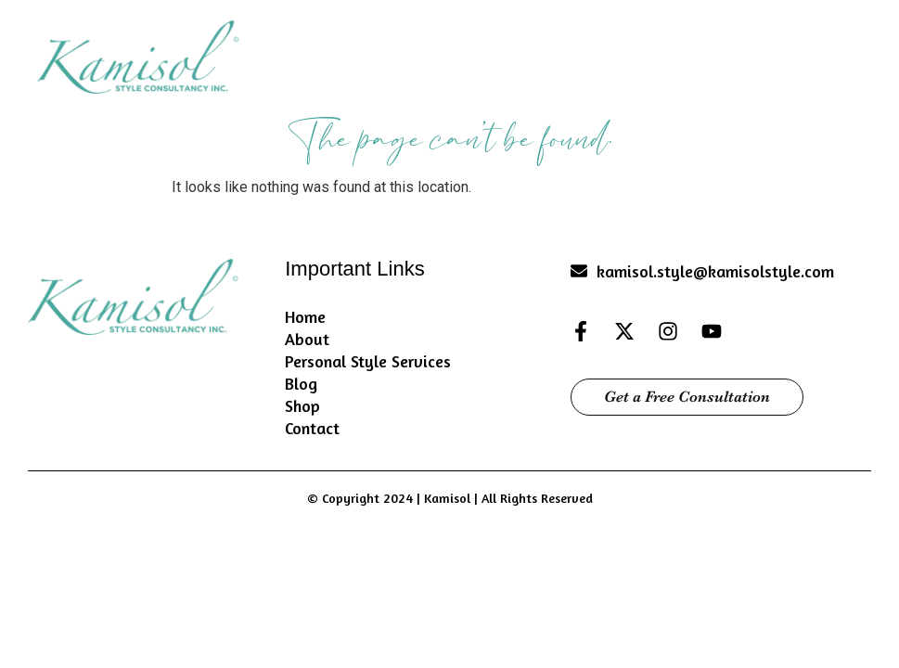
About (307, 338)
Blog (301, 383)
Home (305, 316)
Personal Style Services (368, 361)
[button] (843, 54)
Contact (312, 428)
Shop (302, 405)
